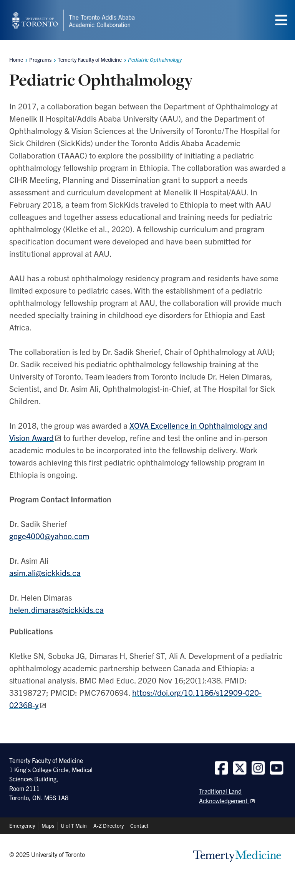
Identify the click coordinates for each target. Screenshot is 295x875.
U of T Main (74, 825)
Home (16, 59)
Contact (139, 825)
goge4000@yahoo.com (49, 536)
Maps (47, 825)
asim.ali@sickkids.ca (45, 573)
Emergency (22, 825)
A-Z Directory (108, 825)
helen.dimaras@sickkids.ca (56, 609)
